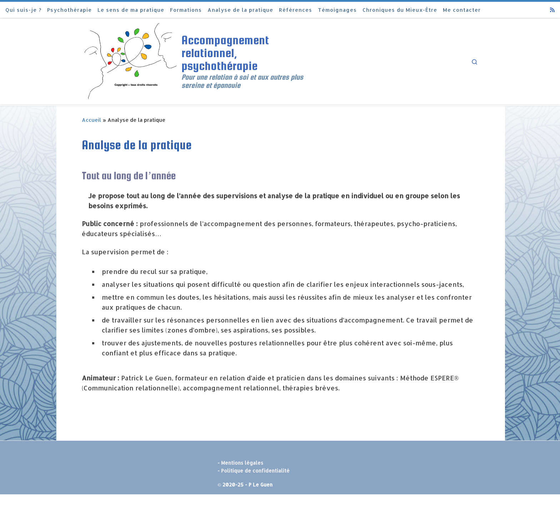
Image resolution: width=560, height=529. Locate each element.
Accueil (91, 119)
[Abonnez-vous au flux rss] (552, 10)
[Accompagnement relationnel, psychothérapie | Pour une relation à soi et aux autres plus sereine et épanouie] (130, 60)
